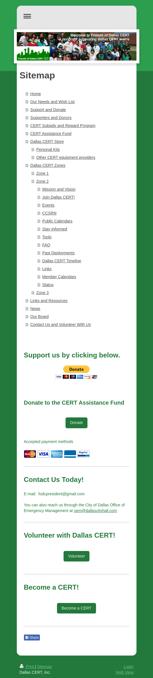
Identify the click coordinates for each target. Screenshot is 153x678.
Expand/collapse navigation (76, 16)
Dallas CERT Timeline (61, 261)
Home (35, 93)
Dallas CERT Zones (47, 165)
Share (32, 638)
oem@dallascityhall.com (95, 510)
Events (48, 205)
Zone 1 (42, 173)
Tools (47, 237)
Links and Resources (49, 300)
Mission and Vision (58, 189)
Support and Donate (48, 109)
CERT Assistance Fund (50, 133)
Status (48, 284)
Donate (76, 422)
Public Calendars (57, 221)
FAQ (46, 245)
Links (47, 269)
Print (27, 666)
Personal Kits (48, 149)
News (35, 308)
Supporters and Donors (51, 117)
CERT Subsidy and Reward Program (62, 125)
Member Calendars (59, 276)
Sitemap (44, 666)
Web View (125, 672)
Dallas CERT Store (47, 141)
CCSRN (49, 213)
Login (128, 666)
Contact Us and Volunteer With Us (60, 324)
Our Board (39, 316)
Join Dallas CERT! (58, 197)
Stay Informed (54, 229)
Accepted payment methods (49, 441)
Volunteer (76, 556)
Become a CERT (76, 608)
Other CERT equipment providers (65, 157)
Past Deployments (58, 253)
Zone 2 (42, 181)
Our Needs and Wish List (52, 101)
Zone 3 (42, 292)
